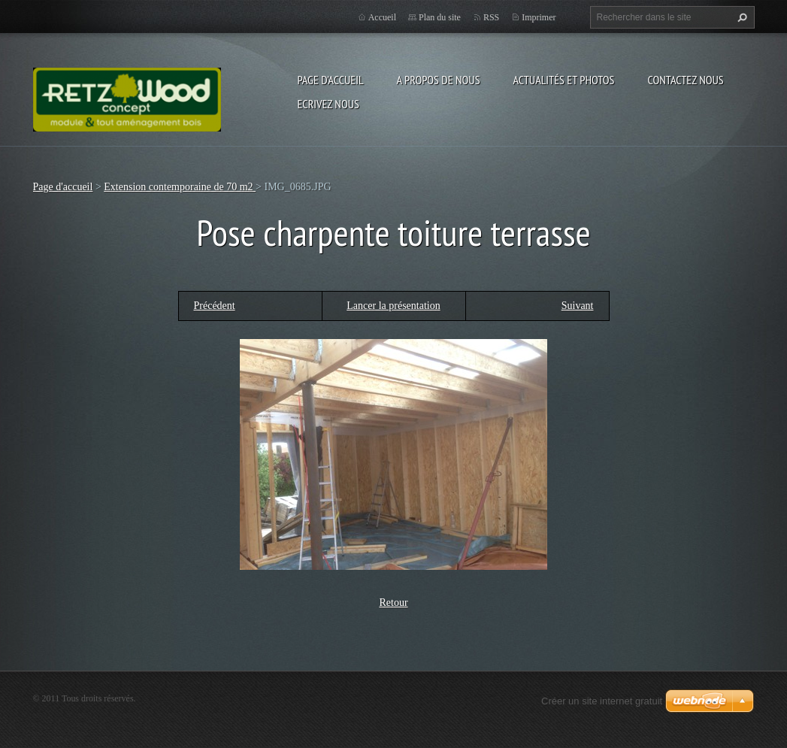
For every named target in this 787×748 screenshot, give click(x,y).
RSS (491, 17)
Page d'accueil (331, 79)
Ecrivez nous (328, 103)
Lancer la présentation (393, 305)
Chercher (740, 17)
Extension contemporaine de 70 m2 (180, 186)
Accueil (382, 17)
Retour (393, 602)
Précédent (214, 305)
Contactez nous (685, 79)
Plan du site (440, 17)
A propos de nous (438, 79)
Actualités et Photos (563, 79)
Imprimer (538, 17)
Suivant (577, 305)
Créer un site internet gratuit (601, 701)
